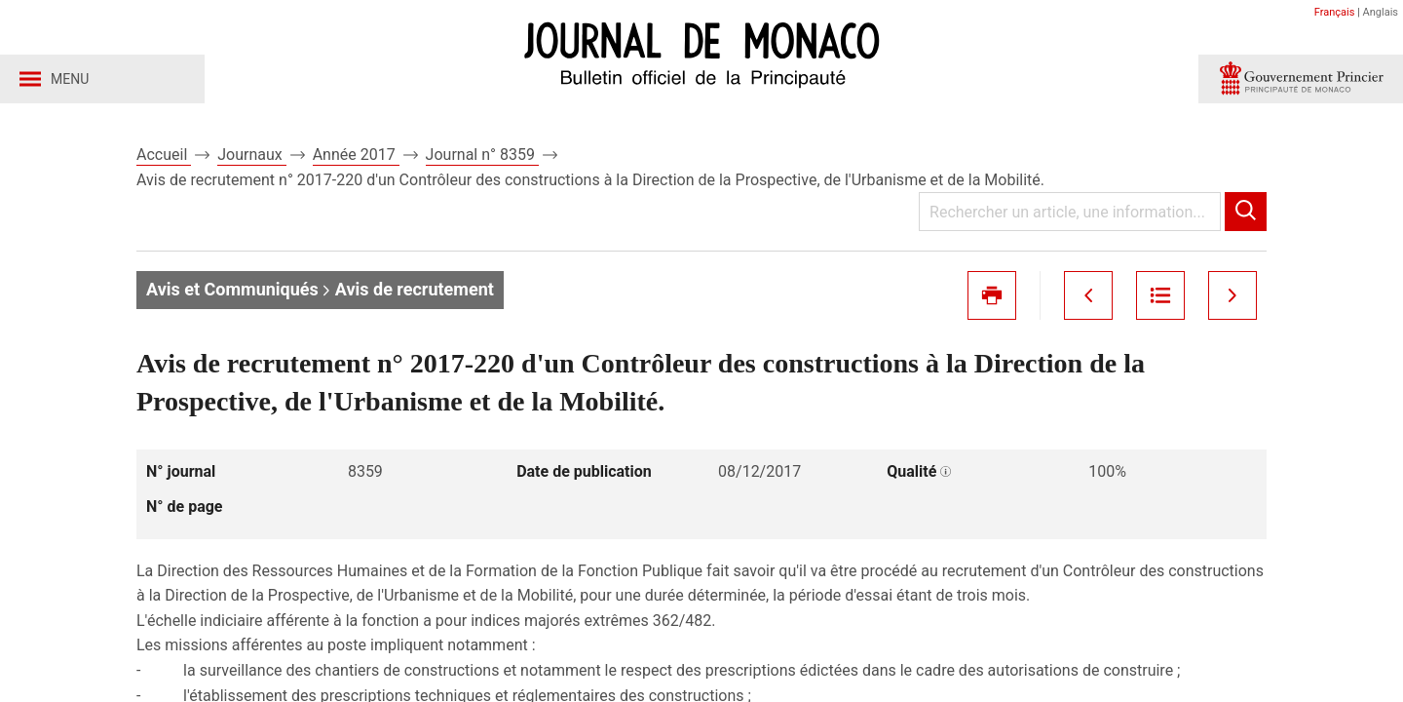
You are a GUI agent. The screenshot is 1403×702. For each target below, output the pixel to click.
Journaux (251, 154)
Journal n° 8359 (482, 154)
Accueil (163, 154)
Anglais (1380, 12)
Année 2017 (356, 154)
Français (1334, 12)
